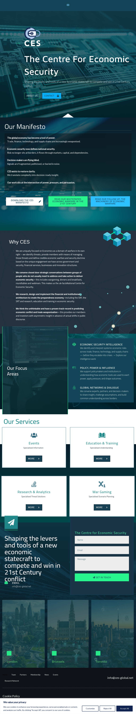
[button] (68, 5)
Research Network (12, 681)
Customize (90, 708)
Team (13, 675)
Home (5, 675)
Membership (36, 675)
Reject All (107, 708)
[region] (68, 706)
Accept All (124, 708)
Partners (23, 675)
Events (55, 675)
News (47, 675)
